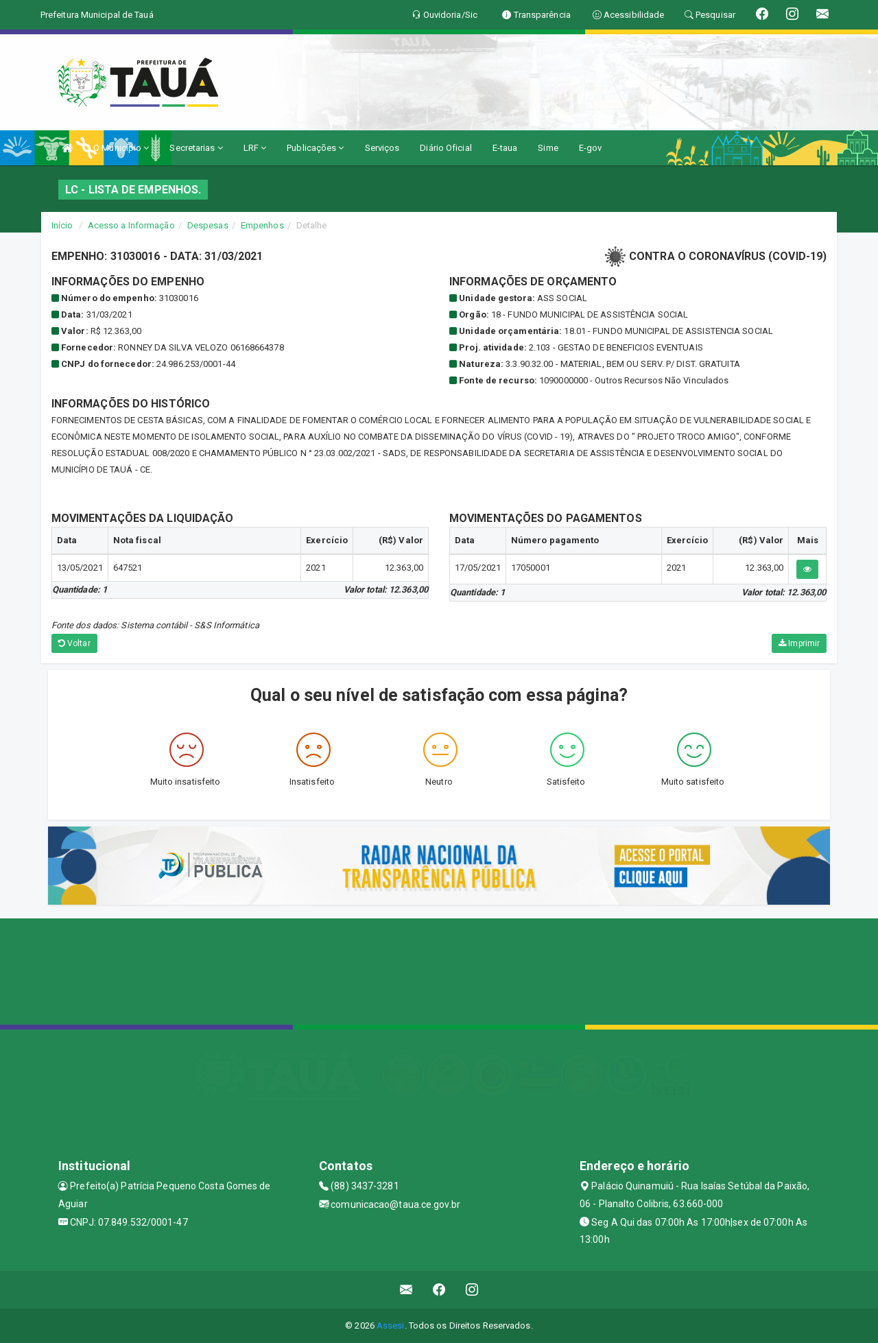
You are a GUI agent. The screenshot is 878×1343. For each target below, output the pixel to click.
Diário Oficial (445, 148)
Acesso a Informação (131, 225)
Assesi (391, 1325)
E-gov (590, 148)
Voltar (74, 643)
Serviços (382, 148)
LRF (255, 148)
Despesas (207, 225)
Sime (548, 148)
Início (62, 225)
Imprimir (799, 643)
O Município (121, 148)
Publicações (315, 148)
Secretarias (195, 148)
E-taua (505, 148)
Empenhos (262, 225)
